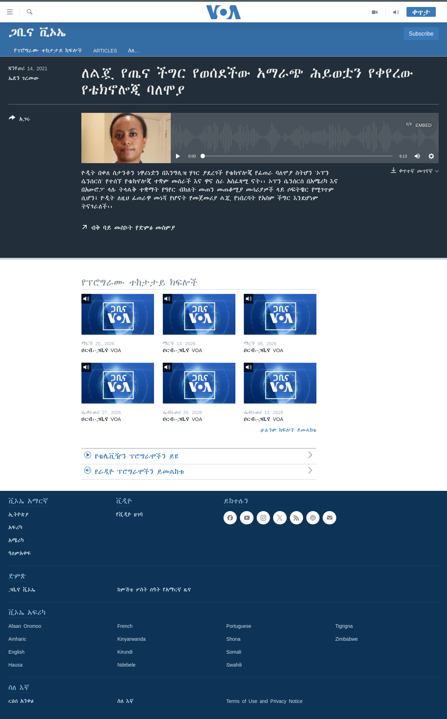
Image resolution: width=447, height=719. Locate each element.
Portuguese (238, 626)
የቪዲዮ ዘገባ (129, 514)
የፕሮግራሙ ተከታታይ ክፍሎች (48, 51)
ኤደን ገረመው (23, 78)
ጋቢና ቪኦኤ (21, 590)
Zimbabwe (346, 639)
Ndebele (126, 665)
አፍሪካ (15, 527)
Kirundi (125, 652)
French (125, 626)
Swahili (234, 665)
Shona (233, 639)
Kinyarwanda (131, 639)
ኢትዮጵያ (18, 514)
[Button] (19, 120)
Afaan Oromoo (24, 626)
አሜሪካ (16, 540)
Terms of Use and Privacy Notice (264, 701)
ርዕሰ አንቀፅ (21, 701)
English (16, 652)
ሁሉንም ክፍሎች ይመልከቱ (288, 430)
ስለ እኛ (125, 701)
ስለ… (133, 51)
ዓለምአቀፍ (19, 553)
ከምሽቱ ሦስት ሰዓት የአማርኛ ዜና (154, 590)
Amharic (17, 639)
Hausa (15, 665)
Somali (233, 652)
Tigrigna (344, 626)
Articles (105, 51)
